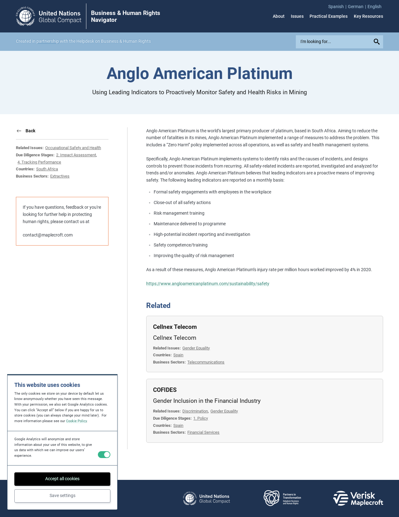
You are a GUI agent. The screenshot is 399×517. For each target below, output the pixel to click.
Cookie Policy (76, 421)
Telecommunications (205, 362)
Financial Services (203, 432)
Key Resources (368, 16)
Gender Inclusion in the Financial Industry (207, 401)
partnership (47, 41)
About (279, 16)
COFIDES (165, 390)
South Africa (47, 169)
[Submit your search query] (377, 41)
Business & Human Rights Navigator (125, 16)
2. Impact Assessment (76, 155)
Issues (297, 16)
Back (30, 130)
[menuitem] (338, 6)
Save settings (62, 495)
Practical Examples (329, 16)
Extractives (60, 176)
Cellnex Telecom (175, 327)
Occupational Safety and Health (73, 147)
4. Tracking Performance (39, 162)
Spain (178, 355)
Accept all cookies (62, 478)
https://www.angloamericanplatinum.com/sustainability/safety (207, 283)
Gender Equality (196, 348)
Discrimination (195, 411)
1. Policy (200, 418)
